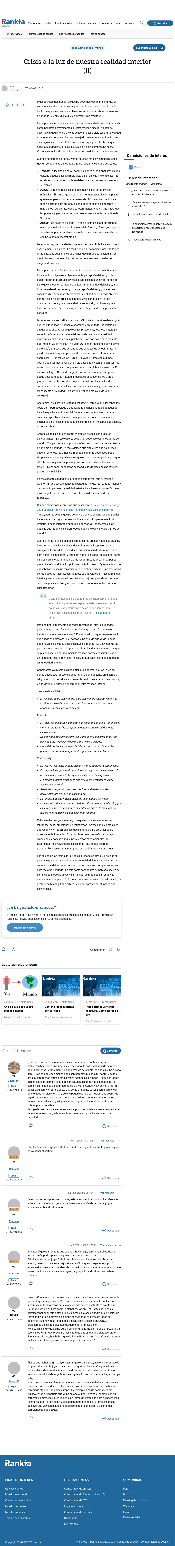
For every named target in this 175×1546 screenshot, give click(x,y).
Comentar (110, 1050)
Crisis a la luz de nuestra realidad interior (82, 122)
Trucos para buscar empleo (147, 238)
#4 (14, 1213)
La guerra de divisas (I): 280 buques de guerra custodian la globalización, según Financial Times (78, 508)
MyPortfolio (71, 1523)
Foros (126, 1488)
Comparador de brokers (77, 1488)
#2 (14, 1310)
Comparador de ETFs (76, 1499)
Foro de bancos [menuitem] (97, 33)
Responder (111, 1125)
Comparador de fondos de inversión (85, 1493)
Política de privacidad (102, 1541)
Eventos (127, 1511)
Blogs (126, 1493)
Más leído (156, 183)
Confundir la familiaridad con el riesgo (81, 269)
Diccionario (70, 1517)
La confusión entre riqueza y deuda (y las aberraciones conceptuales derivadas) (151, 227)
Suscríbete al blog (150, 47)
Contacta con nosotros (18, 1499)
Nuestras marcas (15, 1511)
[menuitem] (35, 23)
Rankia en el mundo (16, 1493)
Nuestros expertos (15, 1505)
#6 (14, 1075)
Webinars (128, 1505)
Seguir (13, 1087)
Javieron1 (14, 1081)
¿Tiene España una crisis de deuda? (152, 213)
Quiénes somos (14, 1488)
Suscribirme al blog (25, 926)
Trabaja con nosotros (17, 1517)
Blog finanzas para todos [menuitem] (71, 33)
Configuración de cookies (155, 1541)
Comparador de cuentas (78, 1511)
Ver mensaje (108, 1139)
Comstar (14, 89)
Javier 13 (14, 1381)
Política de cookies (128, 1541)
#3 (14, 1266)
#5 (14, 1161)
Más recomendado (136, 183)
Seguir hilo (22, 1050)
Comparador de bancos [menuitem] (41, 33)
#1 (14, 1375)
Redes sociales (131, 1516)
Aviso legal (82, 1541)
